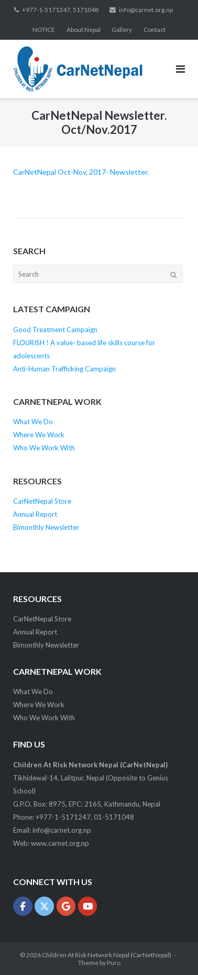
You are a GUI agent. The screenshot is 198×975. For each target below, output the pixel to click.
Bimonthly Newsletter (46, 527)
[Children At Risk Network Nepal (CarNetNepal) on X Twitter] (44, 906)
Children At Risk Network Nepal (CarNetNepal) (106, 955)
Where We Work (38, 434)
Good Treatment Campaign (55, 329)
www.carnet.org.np (60, 843)
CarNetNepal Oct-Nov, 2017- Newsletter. (81, 171)
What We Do (33, 421)
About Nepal (84, 29)
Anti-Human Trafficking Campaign (64, 369)
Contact (155, 29)
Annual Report (35, 514)
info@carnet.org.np (146, 10)
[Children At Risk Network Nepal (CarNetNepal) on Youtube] (87, 906)
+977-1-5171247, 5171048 (60, 10)
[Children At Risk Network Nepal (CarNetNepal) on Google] (66, 906)
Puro (113, 963)
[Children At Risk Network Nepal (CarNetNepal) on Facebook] (22, 906)
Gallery (122, 29)
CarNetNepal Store (42, 501)
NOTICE (43, 29)
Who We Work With (44, 448)
